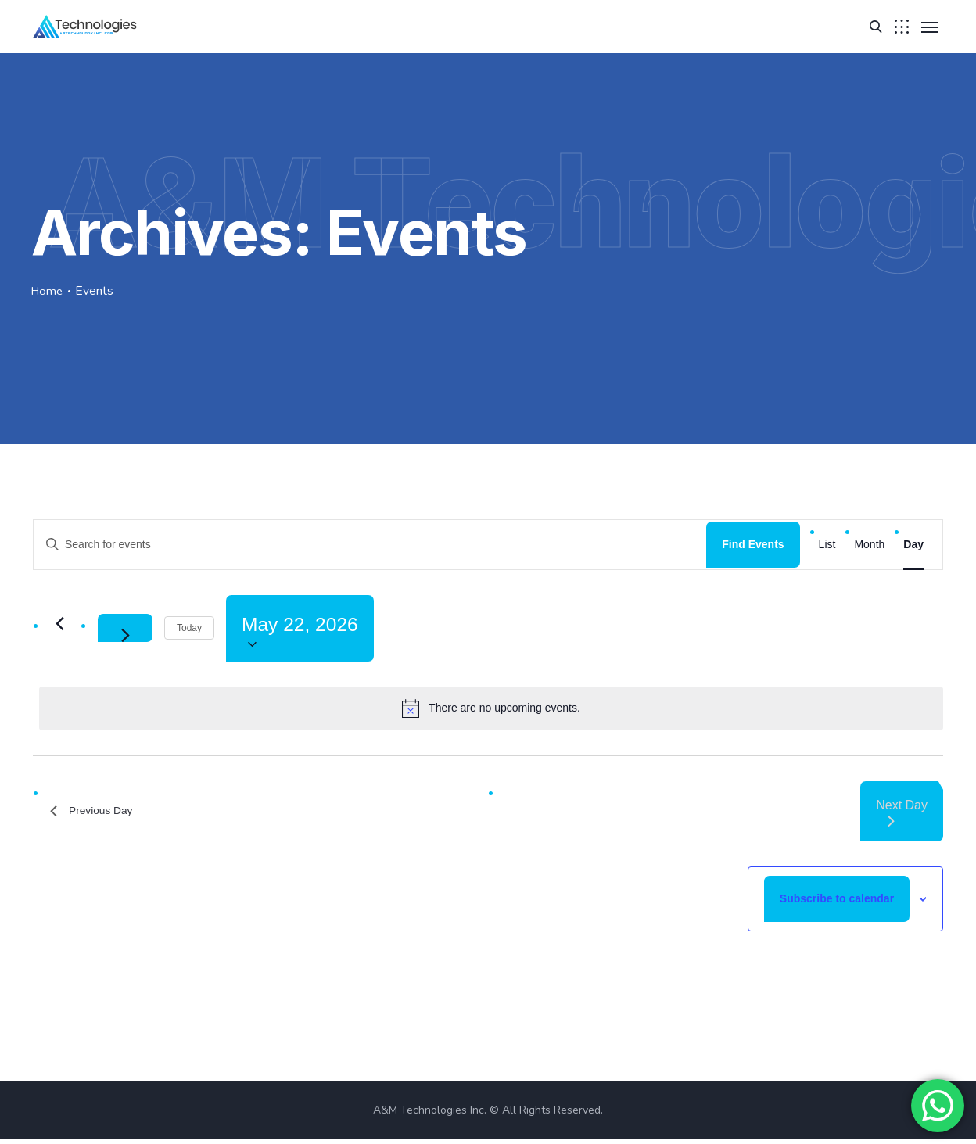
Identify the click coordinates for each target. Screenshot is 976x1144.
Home (48, 290)
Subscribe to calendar (837, 902)
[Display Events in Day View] (913, 544)
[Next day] (125, 630)
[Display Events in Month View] (869, 544)
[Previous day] (59, 625)
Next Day (902, 816)
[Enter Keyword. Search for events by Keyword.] (370, 544)
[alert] (491, 712)
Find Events (753, 544)
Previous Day (96, 815)
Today (189, 630)
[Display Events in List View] (827, 544)
